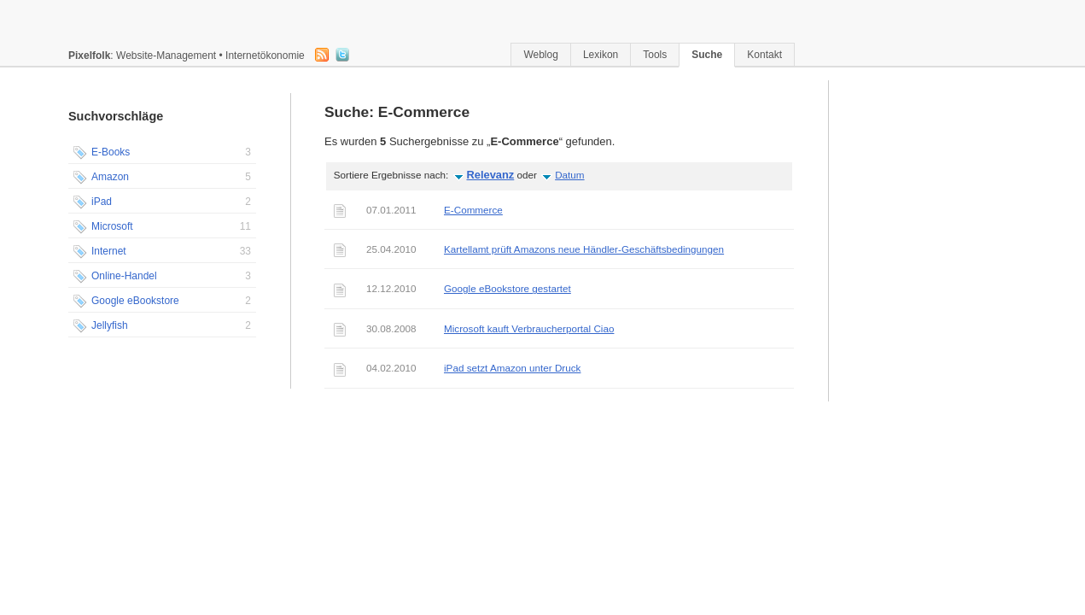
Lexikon (600, 55)
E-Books (162, 153)
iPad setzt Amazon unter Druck (512, 367)
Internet (162, 252)
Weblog (540, 55)
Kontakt (764, 55)
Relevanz (491, 174)
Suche (706, 55)
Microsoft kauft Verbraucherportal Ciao (529, 328)
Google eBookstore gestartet (507, 288)
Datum (569, 174)
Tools (655, 55)
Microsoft (162, 227)
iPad (162, 202)
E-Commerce (473, 209)
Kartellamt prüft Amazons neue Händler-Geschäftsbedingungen (584, 249)
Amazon (162, 177)
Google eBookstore (162, 301)
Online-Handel (162, 277)
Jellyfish (162, 326)
